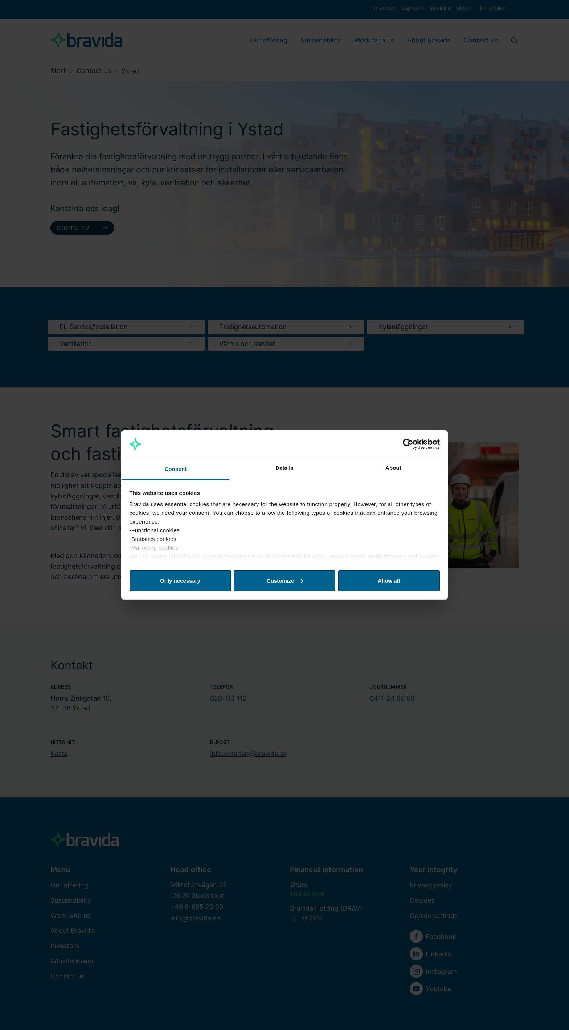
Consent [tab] (176, 469)
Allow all (389, 581)
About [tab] (393, 468)
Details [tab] (284, 468)
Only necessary (180, 581)
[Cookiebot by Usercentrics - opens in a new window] (408, 444)
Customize (285, 581)
